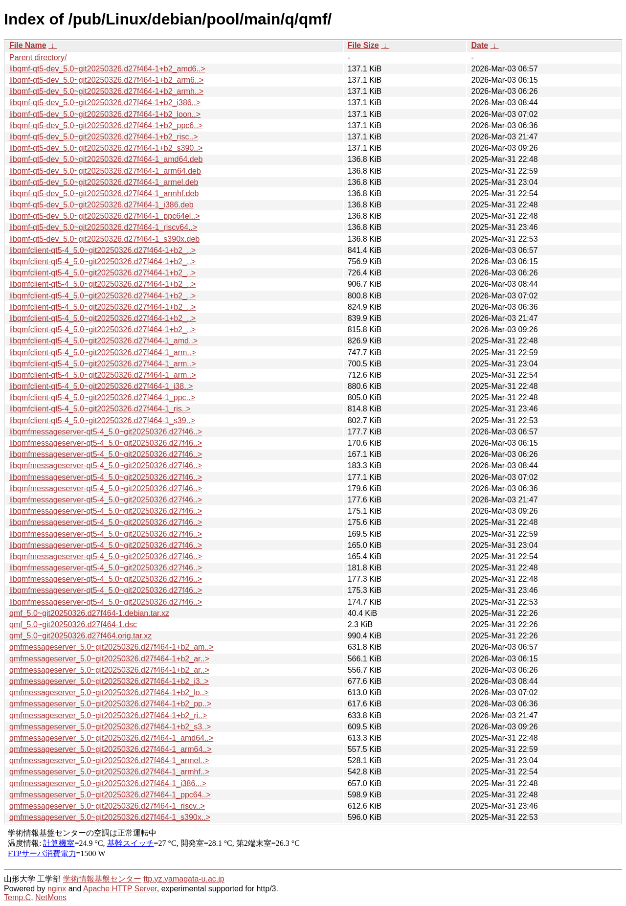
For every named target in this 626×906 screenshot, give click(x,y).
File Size (363, 45)
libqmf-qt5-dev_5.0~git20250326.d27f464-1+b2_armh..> (106, 91)
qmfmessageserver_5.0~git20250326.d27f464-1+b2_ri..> (108, 715)
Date (479, 45)
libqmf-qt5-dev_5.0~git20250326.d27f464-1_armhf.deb (104, 193)
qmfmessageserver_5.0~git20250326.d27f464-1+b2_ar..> (109, 659)
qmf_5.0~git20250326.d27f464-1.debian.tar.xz (89, 613)
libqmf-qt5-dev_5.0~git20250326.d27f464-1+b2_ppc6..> (105, 125)
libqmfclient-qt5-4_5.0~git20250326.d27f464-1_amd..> (103, 341)
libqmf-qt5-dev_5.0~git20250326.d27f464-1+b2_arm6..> (106, 80)
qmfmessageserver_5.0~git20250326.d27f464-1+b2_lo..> (109, 692)
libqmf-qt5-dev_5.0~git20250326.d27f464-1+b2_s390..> (105, 148)
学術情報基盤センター (102, 879)
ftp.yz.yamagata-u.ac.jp (183, 879)
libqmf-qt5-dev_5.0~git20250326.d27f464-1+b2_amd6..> (107, 69)
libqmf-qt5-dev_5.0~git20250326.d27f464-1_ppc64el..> (104, 216)
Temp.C (17, 897)
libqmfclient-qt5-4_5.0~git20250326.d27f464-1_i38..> (101, 386)
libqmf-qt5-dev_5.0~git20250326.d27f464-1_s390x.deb (104, 239)
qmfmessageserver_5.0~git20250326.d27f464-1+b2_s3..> (110, 727)
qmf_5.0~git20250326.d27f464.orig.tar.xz (80, 636)
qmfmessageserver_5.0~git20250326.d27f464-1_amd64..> (111, 738)
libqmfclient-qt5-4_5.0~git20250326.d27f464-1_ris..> (100, 409)
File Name (27, 45)
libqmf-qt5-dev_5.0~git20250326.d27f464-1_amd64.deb (105, 159)
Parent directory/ (38, 57)
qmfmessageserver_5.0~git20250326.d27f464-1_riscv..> (107, 806)
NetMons (51, 897)
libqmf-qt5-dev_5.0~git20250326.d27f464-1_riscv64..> (103, 227)
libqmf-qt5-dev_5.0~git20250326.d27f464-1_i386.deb (101, 205)
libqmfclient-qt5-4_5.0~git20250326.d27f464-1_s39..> (102, 420)
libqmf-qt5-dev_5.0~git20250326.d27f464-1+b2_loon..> (105, 114)
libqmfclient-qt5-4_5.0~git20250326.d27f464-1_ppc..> (102, 397)
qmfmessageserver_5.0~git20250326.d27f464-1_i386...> (107, 783)
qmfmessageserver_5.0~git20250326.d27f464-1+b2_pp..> (110, 704)
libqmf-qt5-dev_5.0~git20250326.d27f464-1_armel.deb (104, 182)
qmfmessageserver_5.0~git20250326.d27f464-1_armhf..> (109, 772)
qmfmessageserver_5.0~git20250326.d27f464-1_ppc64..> (110, 795)
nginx (56, 888)
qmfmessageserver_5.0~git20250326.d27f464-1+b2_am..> (111, 647)
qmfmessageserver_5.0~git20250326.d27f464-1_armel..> (109, 760)
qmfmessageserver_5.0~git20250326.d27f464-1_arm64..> (110, 749)
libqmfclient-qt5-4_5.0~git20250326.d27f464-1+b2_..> (102, 250)
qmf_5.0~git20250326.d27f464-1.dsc (73, 624)
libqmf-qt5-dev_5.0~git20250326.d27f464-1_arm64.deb (105, 171)
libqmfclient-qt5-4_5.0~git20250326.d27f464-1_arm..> (102, 352)
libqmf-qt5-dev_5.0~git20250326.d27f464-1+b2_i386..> (105, 102)
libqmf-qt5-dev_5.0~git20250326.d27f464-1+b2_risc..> (103, 137)
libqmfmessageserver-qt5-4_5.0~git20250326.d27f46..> (105, 432)
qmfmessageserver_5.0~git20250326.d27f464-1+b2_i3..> (109, 681)
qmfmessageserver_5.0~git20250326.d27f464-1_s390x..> (109, 817)
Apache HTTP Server (120, 888)
